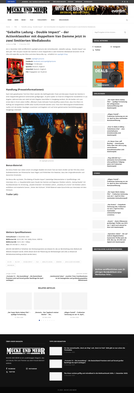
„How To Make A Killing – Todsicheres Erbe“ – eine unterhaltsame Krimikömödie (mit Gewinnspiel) (116, 131)
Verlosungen (64, 20)
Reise (52, 20)
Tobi (14, 44)
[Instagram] (124, 1)
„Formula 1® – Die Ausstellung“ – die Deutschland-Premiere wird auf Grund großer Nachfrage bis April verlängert (93, 362)
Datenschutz (88, 1)
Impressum (78, 1)
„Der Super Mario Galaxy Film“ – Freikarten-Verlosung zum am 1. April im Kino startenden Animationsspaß (117, 195)
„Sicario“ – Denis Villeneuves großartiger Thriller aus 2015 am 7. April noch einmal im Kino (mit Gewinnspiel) (117, 224)
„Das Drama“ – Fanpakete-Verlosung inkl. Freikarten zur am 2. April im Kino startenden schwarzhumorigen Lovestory (116, 210)
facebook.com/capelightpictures (45, 61)
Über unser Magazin (59, 1)
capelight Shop (62, 54)
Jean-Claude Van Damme (72, 262)
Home (9, 20)
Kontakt (70, 1)
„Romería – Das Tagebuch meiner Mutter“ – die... (38, 2)
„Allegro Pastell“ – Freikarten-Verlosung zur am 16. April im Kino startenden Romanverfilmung (117, 117)
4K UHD (9, 262)
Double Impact (27, 262)
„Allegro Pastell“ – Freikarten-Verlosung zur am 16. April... (74, 313)
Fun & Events (42, 20)
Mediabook (10, 265)
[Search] (127, 20)
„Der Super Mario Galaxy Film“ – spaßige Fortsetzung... (18, 313)
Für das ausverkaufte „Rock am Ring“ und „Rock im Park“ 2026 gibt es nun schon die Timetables (94, 349)
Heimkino (59, 262)
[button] (18, 1)
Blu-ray (17, 262)
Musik (23, 20)
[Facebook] (122, 1)
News (16, 20)
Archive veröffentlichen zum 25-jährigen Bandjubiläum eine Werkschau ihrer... (110, 272)
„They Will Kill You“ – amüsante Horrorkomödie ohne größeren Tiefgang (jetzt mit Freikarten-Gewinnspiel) (116, 162)
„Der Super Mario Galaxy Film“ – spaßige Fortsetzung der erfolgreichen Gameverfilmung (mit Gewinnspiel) (117, 104)
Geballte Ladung (47, 262)
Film (31, 20)
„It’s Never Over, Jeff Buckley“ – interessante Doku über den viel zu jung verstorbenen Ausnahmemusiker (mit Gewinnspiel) (116, 146)
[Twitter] (127, 1)
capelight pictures (38, 59)
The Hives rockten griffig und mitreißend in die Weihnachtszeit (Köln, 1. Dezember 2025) (96, 373)
